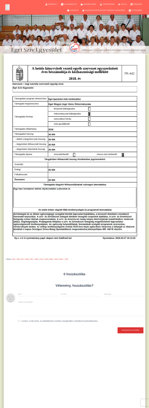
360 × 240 (53, 259)
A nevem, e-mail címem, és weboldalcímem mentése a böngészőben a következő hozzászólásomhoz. (59, 321)
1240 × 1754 (63, 259)
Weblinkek (136, 4)
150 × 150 (16, 259)
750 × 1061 (34, 259)
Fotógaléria (135, 10)
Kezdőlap (51, 4)
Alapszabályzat (69, 4)
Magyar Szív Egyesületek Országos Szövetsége (103, 10)
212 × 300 (25, 259)
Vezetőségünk (107, 4)
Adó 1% (122, 4)
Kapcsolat (73, 10)
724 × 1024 (44, 259)
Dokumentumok (88, 4)
